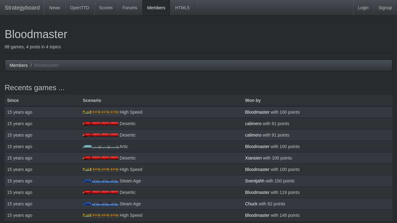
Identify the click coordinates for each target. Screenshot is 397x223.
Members (156, 7)
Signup (385, 7)
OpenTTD (79, 7)
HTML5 (182, 7)
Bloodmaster (257, 112)
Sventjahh (254, 180)
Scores (106, 7)
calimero (253, 123)
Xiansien (253, 157)
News (54, 7)
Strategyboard (22, 8)
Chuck (251, 203)
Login (363, 7)
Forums (130, 7)
